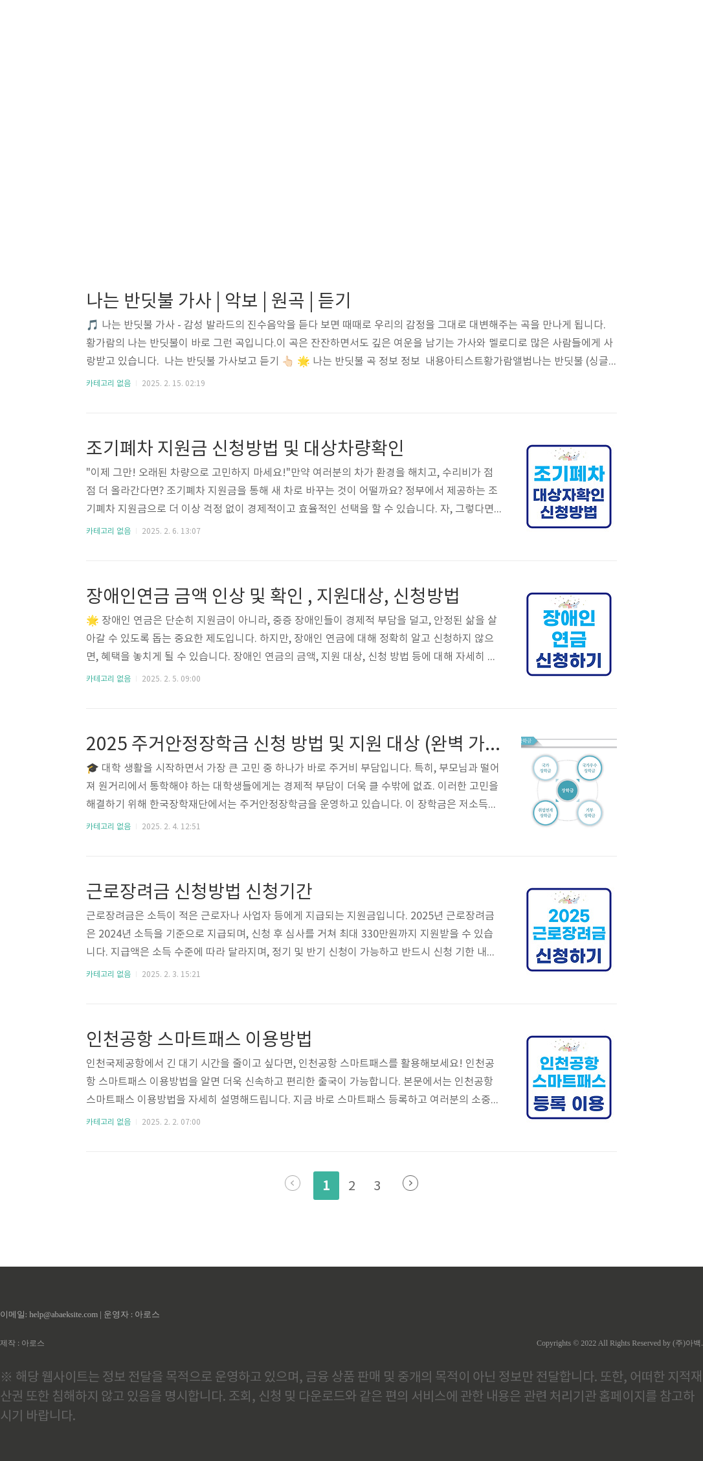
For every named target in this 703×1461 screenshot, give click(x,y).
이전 (292, 1183)
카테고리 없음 (108, 384)
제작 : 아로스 (22, 1343)
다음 (410, 1183)
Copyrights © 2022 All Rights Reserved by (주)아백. (620, 1343)
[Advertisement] (351, 123)
